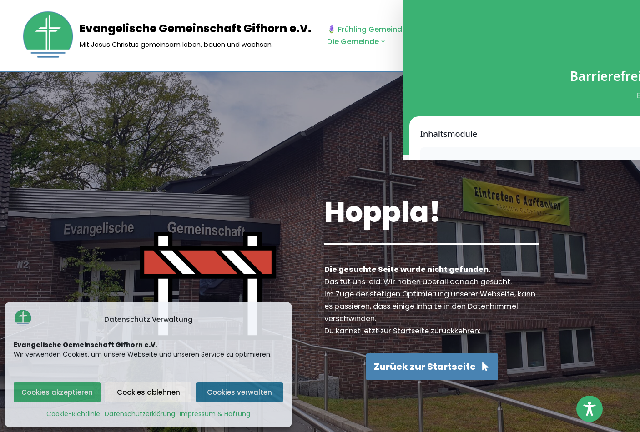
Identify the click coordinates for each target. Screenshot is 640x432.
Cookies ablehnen (148, 392)
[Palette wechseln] (613, 35)
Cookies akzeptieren (57, 392)
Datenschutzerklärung (140, 413)
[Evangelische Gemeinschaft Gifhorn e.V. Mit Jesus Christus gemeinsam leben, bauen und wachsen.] (166, 35)
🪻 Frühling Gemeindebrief (379, 29)
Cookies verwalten (239, 392)
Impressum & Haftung (215, 413)
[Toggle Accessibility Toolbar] (589, 409)
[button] (484, 29)
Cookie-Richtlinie (73, 413)
